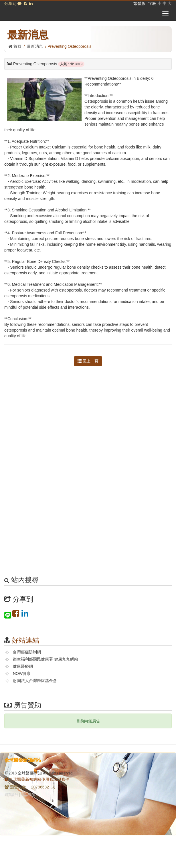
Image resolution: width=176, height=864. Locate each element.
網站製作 (28, 795)
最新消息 (35, 46)
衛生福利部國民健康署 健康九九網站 (45, 659)
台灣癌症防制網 (27, 652)
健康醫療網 (23, 666)
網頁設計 (11, 795)
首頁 (15, 46)
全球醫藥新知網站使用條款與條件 (37, 779)
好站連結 (25, 640)
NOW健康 (22, 673)
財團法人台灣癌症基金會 (35, 680)
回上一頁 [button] (88, 361)
